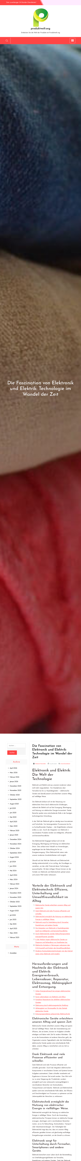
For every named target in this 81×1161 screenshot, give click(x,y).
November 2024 (15, 844)
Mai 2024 (13, 870)
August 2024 (14, 857)
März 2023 (13, 933)
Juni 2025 (13, 812)
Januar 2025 (14, 835)
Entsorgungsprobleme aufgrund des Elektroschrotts (52, 1014)
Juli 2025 (13, 808)
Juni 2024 (13, 866)
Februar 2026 (14, 777)
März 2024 (13, 879)
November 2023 (15, 897)
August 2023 (14, 911)
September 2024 (15, 853)
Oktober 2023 (15, 902)
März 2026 (13, 772)
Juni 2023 (13, 919)
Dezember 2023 (15, 893)
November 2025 (15, 790)
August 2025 (14, 804)
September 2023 (15, 906)
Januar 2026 (14, 781)
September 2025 (15, 799)
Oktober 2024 (15, 848)
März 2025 (13, 826)
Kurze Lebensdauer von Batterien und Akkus (50, 997)
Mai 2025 (13, 817)
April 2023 (13, 928)
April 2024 (13, 875)
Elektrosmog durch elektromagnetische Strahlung (51, 1005)
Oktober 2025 (15, 795)
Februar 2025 (14, 830)
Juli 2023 (13, 915)
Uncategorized (65, 764)
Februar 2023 (14, 937)
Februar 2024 (14, 884)
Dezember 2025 (15, 786)
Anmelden (13, 953)
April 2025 (13, 821)
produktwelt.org (40, 28)
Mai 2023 (13, 924)
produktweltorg (40, 764)
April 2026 (13, 768)
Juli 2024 (13, 862)
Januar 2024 (14, 888)
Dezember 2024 (15, 839)
